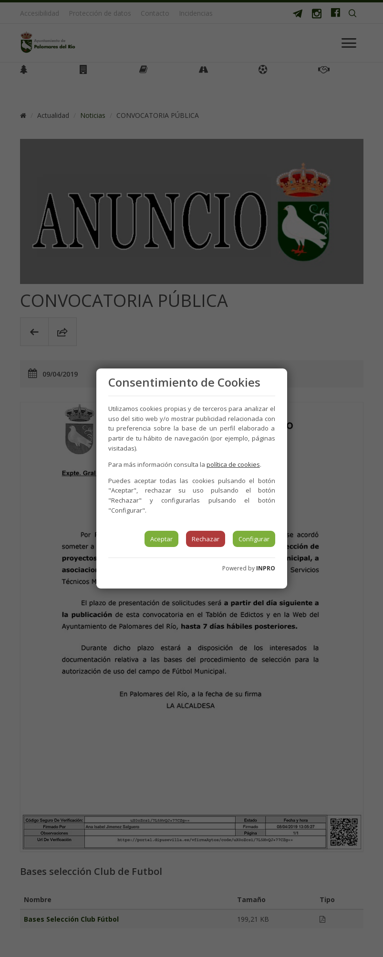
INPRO (265, 568)
